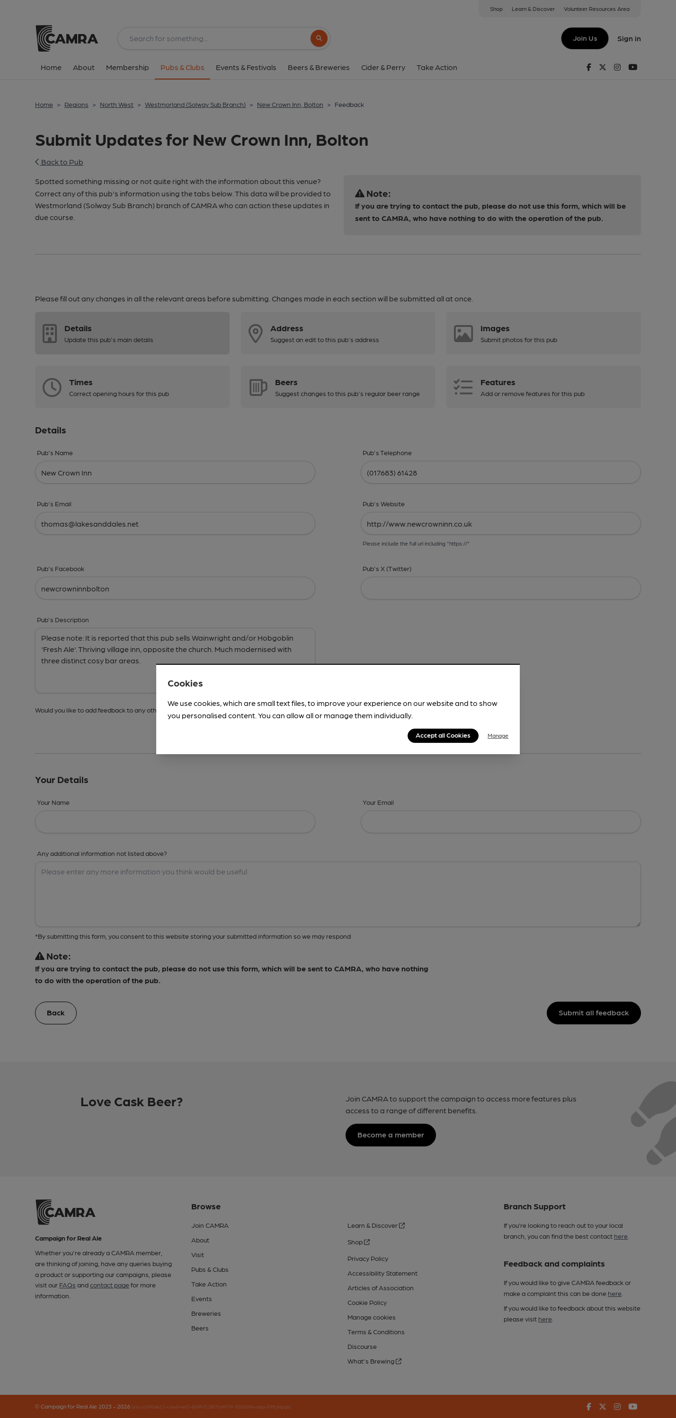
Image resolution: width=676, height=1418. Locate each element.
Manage (498, 735)
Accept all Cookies (443, 735)
